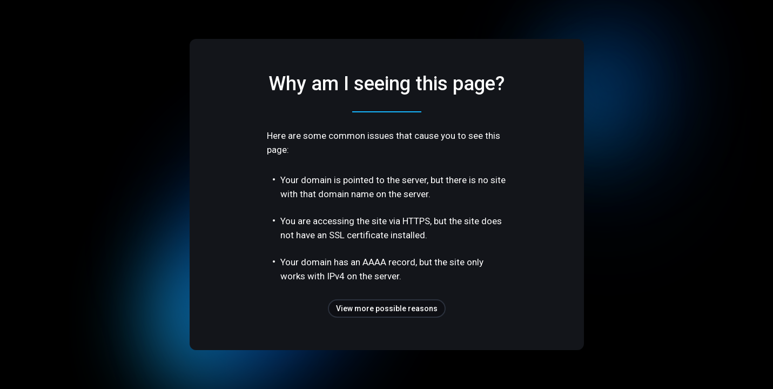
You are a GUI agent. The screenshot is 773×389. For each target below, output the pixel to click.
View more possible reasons (387, 308)
